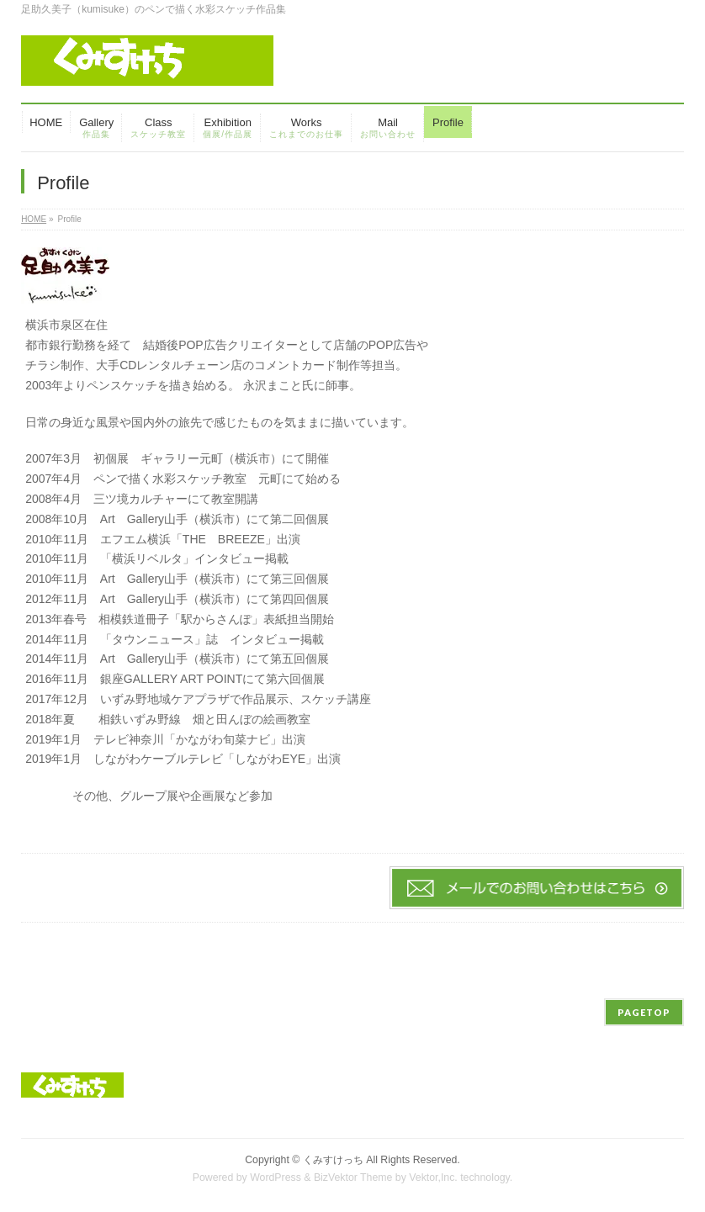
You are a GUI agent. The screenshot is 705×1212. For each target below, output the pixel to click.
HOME (33, 219)
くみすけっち (333, 1160)
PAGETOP (644, 1012)
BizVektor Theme (353, 1177)
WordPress (275, 1177)
